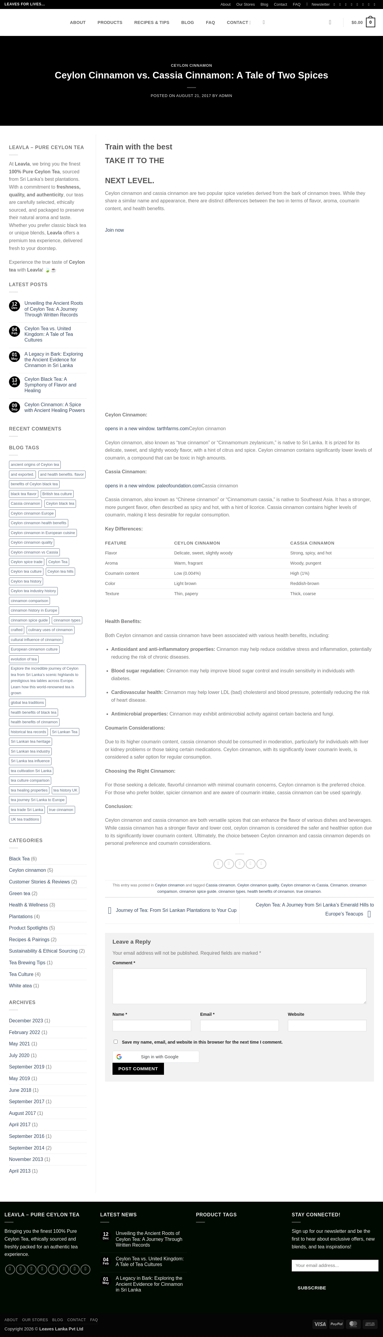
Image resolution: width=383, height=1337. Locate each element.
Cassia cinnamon (220, 885)
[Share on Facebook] (218, 864)
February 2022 (24, 1032)
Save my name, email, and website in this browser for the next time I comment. (202, 1042)
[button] (317, 4)
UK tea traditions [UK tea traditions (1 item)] (25, 819)
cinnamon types (231, 891)
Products (110, 22)
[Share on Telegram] (261, 864)
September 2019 (26, 1066)
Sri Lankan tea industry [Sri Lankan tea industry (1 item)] (30, 751)
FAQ (297, 4)
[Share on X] (229, 864)
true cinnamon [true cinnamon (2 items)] (61, 809)
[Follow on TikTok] (347, 4)
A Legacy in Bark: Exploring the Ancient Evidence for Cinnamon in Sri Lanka (54, 359)
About (225, 4)
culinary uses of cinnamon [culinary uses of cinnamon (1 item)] (50, 629)
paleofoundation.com (179, 485)
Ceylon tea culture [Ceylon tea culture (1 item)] (26, 571)
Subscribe (312, 1287)
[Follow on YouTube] (370, 4)
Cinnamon (339, 885)
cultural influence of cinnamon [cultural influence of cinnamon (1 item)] (36, 639)
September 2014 (26, 1147)
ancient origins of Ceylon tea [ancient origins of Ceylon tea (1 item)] (35, 464)
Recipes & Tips (152, 22)
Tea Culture (21, 974)
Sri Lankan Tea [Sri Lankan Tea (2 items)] (64, 732)
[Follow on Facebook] (335, 4)
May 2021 (19, 1043)
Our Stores (245, 4)
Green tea (19, 893)
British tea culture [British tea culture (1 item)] (57, 494)
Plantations (21, 916)
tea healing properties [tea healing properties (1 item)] (29, 790)
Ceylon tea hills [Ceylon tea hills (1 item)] (61, 571)
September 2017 (26, 1101)
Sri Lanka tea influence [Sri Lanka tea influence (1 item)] (30, 761)
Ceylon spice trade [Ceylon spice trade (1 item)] (26, 562)
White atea (20, 985)
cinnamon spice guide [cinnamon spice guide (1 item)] (29, 620)
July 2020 (19, 1055)
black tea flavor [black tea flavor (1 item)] (24, 494)
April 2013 (20, 1171)
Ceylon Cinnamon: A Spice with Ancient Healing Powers (55, 407)
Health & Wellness (28, 904)
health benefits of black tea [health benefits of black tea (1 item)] (33, 712)
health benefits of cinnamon (270, 891)
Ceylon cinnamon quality (258, 885)
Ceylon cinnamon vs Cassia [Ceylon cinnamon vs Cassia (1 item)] (34, 552)
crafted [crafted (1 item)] (16, 629)
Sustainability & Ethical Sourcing (43, 951)
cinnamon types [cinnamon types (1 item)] (67, 620)
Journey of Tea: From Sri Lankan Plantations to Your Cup (171, 910)
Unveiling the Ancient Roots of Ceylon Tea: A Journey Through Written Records (54, 309)
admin (225, 95)
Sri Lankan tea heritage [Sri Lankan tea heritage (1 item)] (30, 741)
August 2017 (22, 1113)
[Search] (265, 22)
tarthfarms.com (173, 428)
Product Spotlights (28, 927)
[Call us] (364, 4)
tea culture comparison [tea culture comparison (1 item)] (30, 780)
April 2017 (20, 1124)
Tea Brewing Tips (27, 962)
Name (120, 1014)
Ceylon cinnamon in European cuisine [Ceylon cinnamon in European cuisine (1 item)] (43, 532)
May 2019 (19, 1078)
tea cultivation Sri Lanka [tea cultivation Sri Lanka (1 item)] (31, 770)
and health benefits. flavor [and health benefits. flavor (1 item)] (62, 474)
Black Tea (19, 858)
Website (296, 1014)
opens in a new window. (131, 428)
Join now (114, 230)
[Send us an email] (358, 4)
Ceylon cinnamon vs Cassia (304, 885)
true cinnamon (308, 891)
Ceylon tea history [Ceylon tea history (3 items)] (26, 581)
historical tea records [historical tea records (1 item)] (28, 732)
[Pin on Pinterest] (251, 864)
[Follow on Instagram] (341, 4)
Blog (264, 4)
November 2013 (26, 1159)
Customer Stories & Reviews (39, 881)
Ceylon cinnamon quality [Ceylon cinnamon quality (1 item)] (31, 542)
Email (207, 1014)
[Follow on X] (353, 4)
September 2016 (26, 1136)
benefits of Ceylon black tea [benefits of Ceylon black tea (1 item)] (34, 484)
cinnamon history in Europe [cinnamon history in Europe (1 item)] (34, 610)
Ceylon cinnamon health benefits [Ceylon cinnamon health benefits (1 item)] (38, 523)
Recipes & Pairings (29, 939)
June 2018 (20, 1090)
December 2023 (26, 1020)
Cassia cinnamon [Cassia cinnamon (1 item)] (25, 503)
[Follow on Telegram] (375, 4)
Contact (280, 4)
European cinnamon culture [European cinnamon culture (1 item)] (34, 649)
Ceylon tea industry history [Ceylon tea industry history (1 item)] (33, 591)
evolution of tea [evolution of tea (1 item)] (24, 659)
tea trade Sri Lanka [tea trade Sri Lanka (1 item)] (27, 809)
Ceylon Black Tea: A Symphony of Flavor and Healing (50, 385)
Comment (124, 962)
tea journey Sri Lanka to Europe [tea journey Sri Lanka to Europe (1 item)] (38, 800)
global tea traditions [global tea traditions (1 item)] (27, 702)
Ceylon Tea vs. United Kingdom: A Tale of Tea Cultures (49, 334)
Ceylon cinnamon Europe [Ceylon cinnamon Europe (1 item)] (32, 513)
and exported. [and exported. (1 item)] (22, 474)
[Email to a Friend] (240, 864)
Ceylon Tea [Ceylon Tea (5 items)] (57, 562)
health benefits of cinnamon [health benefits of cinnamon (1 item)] (34, 722)
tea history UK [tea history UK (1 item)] (65, 790)
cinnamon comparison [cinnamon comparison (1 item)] (29, 600)
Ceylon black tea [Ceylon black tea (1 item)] (60, 503)
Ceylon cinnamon (191, 65)
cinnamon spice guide (197, 891)
